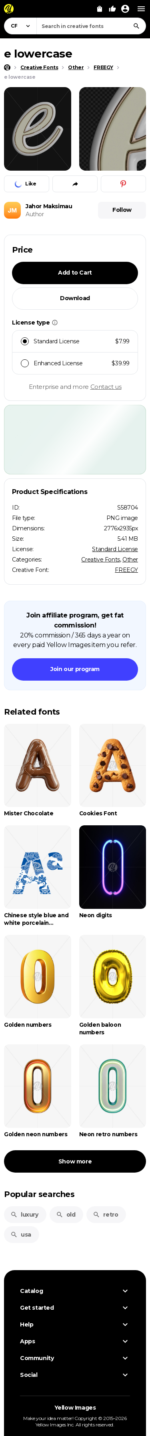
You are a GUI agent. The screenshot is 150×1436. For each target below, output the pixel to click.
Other (130, 559)
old (66, 1214)
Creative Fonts (100, 559)
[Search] (136, 26)
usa (20, 1234)
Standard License (115, 549)
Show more (75, 1161)
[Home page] (7, 67)
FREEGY (126, 570)
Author (35, 214)
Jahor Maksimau (49, 206)
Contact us (106, 386)
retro (105, 1214)
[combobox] (91, 26)
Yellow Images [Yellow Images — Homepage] (75, 1407)
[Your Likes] (112, 9)
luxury (24, 1214)
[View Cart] (99, 9)
